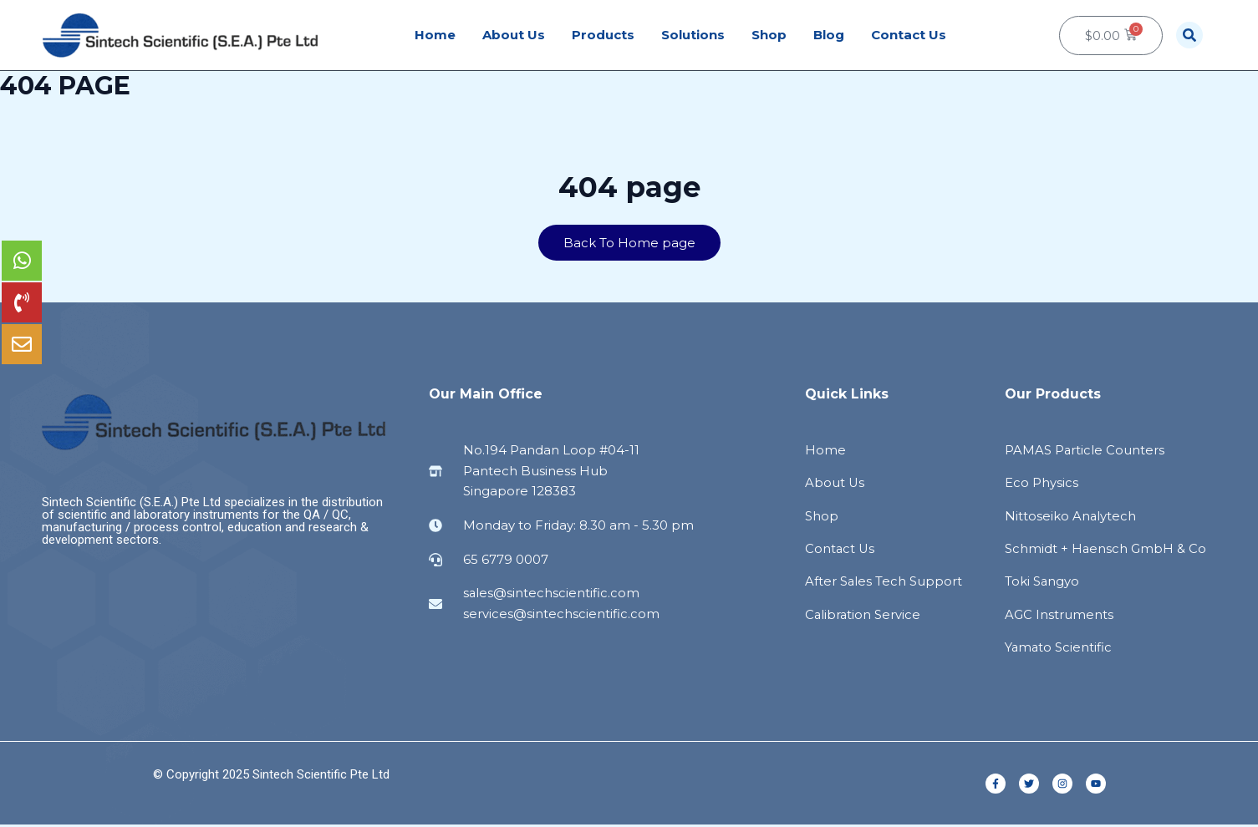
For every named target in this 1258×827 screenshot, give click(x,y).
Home (435, 35)
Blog (828, 35)
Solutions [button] (693, 35)
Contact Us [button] (908, 35)
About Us (513, 35)
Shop (769, 35)
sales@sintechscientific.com (551, 593)
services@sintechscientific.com (561, 614)
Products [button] (603, 35)
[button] (1189, 35)
